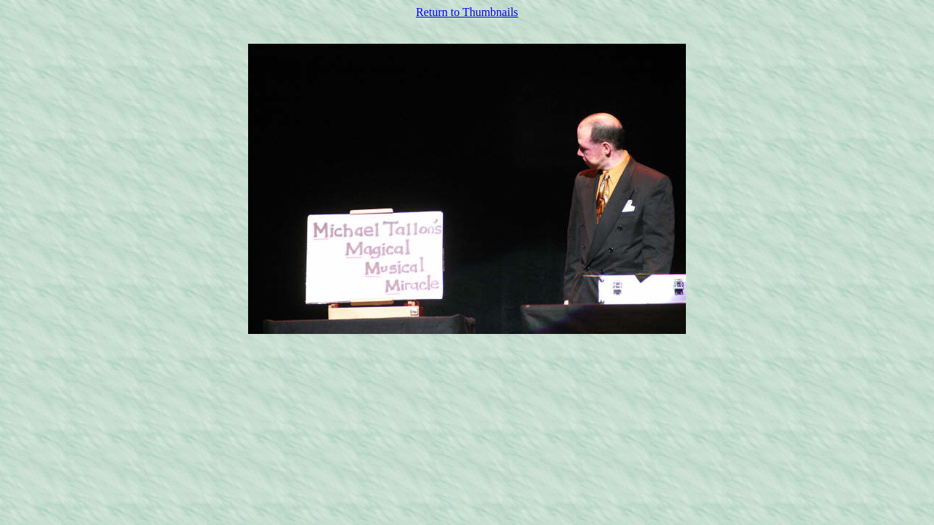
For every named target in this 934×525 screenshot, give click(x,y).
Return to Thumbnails (467, 12)
